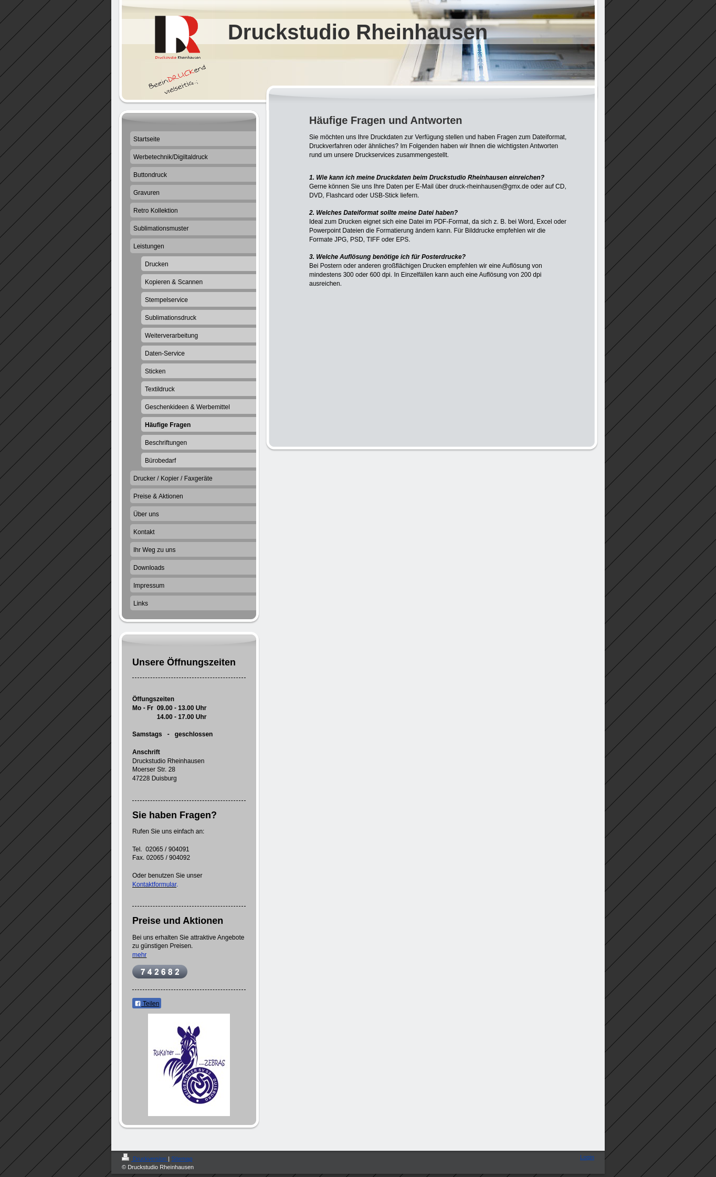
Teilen (146, 1003)
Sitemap (181, 1158)
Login (587, 1157)
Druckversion (145, 1158)
